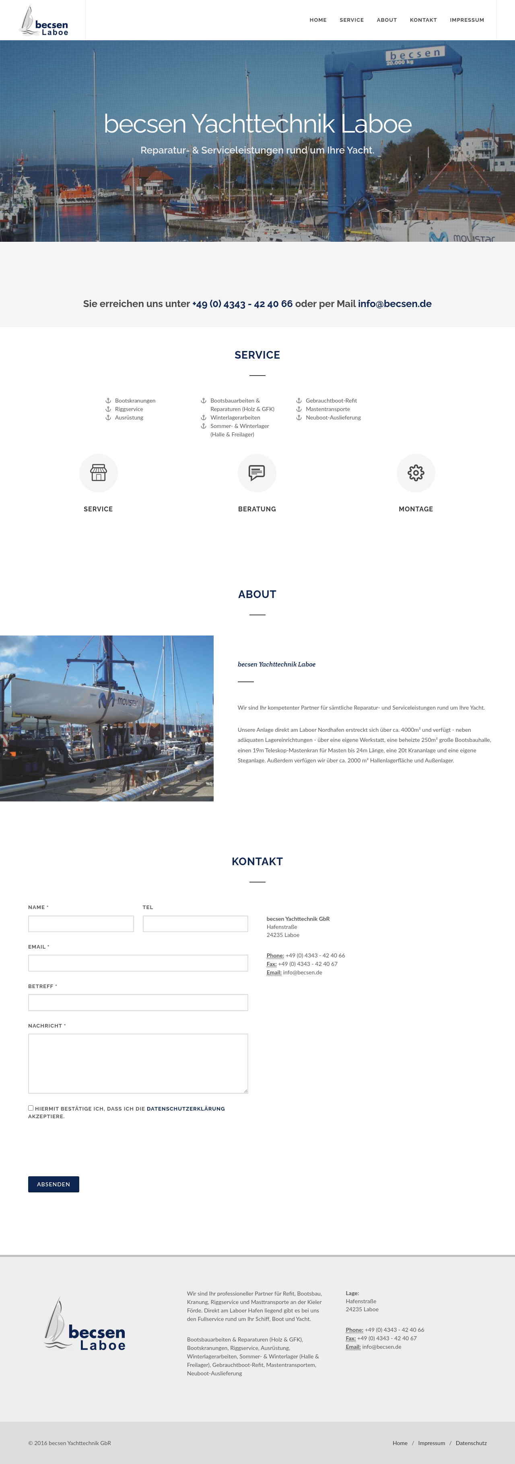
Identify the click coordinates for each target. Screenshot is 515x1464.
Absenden (53, 1184)
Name (38, 907)
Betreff (43, 986)
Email (39, 947)
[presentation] (89, 1150)
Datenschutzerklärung (186, 1109)
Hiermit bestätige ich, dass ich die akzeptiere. (126, 1112)
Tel (148, 907)
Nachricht (47, 1026)
